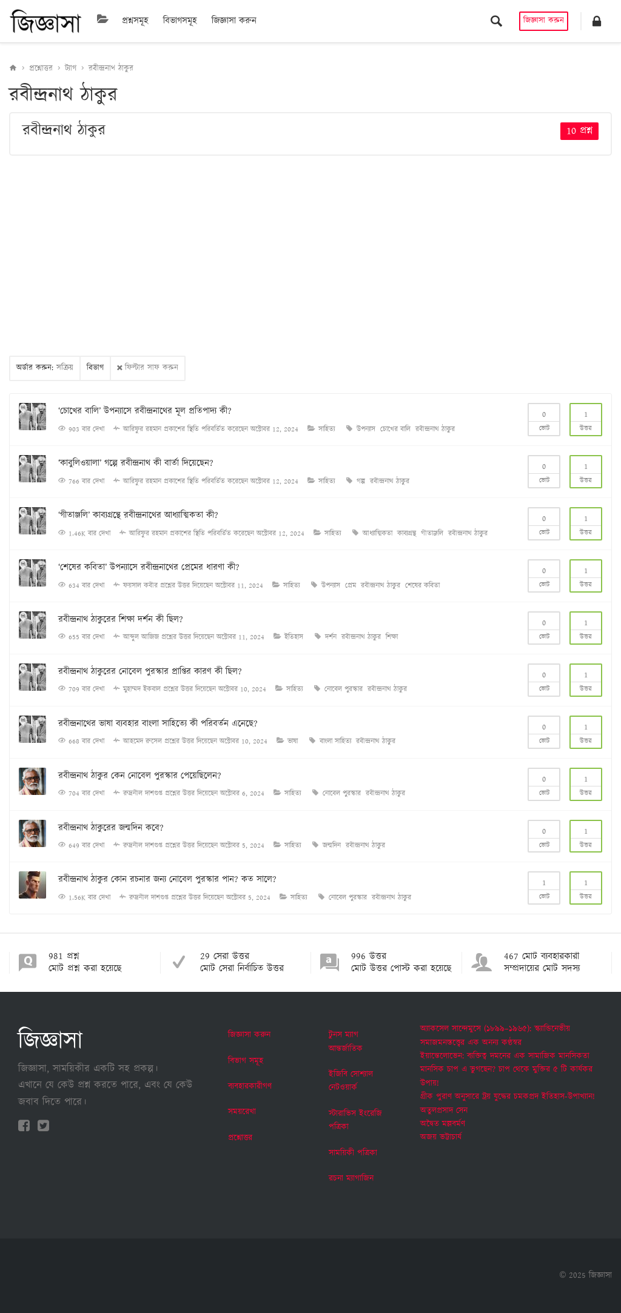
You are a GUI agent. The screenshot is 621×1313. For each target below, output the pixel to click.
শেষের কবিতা (422, 585)
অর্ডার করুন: (44, 368)
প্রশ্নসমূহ (135, 21)
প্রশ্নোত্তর (41, 69)
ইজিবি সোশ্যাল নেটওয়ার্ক (351, 1081)
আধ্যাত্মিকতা (377, 533)
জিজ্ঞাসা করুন (234, 21)
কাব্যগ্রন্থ (406, 533)
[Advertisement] (310, 256)
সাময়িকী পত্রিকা (353, 1153)
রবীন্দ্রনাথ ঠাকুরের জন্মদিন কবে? (111, 828)
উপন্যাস (366, 429)
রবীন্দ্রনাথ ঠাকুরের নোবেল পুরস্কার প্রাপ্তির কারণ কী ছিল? (150, 671)
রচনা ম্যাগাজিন (351, 1178)
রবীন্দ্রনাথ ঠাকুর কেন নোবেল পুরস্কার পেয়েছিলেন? (139, 776)
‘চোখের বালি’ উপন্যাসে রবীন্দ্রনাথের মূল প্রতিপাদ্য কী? (145, 411)
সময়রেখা (242, 1112)
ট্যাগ (70, 69)
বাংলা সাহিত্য (335, 741)
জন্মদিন (332, 845)
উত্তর (586, 418)
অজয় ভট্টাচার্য (441, 1137)
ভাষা (292, 741)
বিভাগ (95, 368)
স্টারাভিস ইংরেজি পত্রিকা (355, 1120)
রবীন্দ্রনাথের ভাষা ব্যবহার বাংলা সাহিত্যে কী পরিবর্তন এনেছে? (158, 723)
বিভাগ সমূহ (245, 1061)
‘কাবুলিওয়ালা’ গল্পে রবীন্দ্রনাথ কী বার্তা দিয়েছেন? (135, 463)
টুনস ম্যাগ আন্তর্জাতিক (346, 1041)
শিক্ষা (392, 637)
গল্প (361, 481)
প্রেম (350, 585)
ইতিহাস (293, 637)
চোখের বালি (395, 429)
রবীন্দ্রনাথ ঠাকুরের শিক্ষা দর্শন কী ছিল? (120, 619)
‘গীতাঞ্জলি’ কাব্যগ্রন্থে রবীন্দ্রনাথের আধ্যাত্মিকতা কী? (138, 515)
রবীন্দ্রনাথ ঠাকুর (111, 69)
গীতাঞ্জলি (432, 533)
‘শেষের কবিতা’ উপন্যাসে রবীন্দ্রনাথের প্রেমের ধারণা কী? (149, 567)
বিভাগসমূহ (180, 21)
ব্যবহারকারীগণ (250, 1086)
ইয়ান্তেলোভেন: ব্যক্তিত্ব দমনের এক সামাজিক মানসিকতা (504, 1056)
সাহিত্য (326, 429)
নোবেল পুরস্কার (343, 689)
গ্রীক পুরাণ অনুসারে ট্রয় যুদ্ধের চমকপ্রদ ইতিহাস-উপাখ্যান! (507, 1097)
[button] (597, 21)
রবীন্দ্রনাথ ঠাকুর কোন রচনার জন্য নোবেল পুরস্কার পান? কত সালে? (167, 879)
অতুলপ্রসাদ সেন (444, 1111)
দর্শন (331, 637)
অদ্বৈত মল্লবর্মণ (442, 1124)
